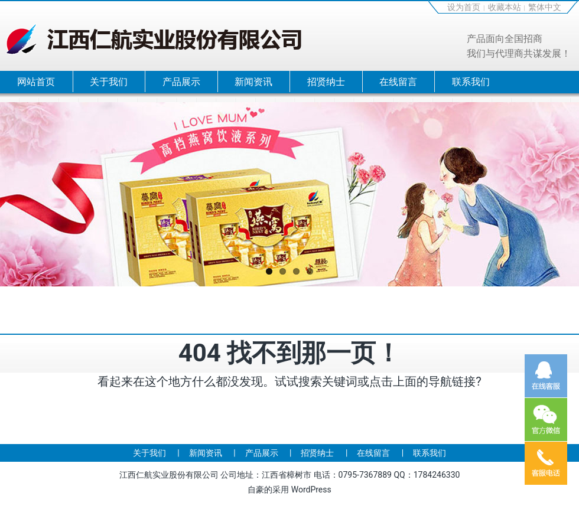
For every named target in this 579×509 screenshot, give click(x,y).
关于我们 (109, 81)
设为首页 (463, 7)
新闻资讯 (253, 81)
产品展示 (181, 81)
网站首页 (36, 81)
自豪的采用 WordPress (289, 489)
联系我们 (471, 81)
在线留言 (398, 81)
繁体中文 (544, 7)
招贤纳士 (326, 81)
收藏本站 (504, 7)
